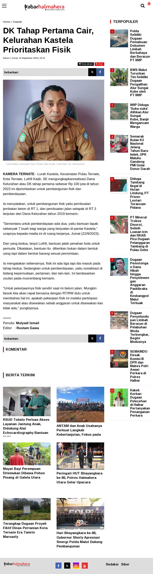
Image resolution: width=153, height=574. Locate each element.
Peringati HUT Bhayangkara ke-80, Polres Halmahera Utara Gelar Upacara (79, 477)
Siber (125, 564)
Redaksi (112, 564)
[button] (149, 2)
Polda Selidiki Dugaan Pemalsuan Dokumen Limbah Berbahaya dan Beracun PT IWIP (140, 45)
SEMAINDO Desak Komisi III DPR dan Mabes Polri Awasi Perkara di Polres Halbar (139, 366)
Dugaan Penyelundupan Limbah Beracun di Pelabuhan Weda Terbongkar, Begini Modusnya (139, 327)
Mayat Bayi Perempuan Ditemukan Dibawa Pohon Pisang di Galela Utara (24, 473)
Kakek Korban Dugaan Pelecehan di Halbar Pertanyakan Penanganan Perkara (140, 403)
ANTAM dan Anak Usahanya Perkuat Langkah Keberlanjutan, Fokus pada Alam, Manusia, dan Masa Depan (79, 434)
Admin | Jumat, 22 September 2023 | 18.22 (24, 58)
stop (99, 63)
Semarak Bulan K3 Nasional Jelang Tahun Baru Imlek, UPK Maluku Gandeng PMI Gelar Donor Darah (140, 153)
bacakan (86, 63)
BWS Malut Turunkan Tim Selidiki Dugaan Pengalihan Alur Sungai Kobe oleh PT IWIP (139, 82)
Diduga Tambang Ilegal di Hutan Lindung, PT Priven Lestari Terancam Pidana (139, 193)
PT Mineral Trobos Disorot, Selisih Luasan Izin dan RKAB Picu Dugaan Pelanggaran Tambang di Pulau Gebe (140, 234)
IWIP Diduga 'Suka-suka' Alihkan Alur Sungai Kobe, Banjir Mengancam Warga (139, 115)
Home (6, 21)
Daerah (17, 21)
